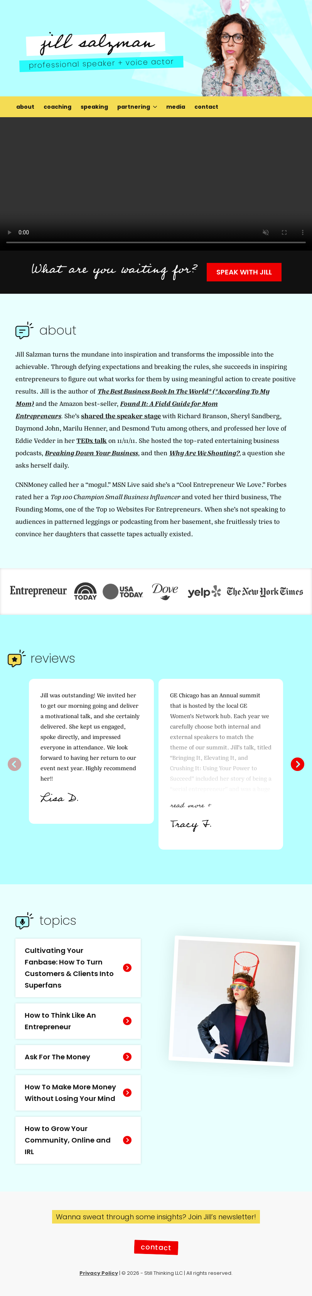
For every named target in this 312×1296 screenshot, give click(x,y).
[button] (297, 764)
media (175, 107)
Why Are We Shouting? (204, 453)
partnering (133, 107)
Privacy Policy (98, 1273)
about (25, 107)
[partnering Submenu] (156, 106)
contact (206, 107)
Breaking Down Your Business (91, 453)
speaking (94, 107)
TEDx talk (91, 441)
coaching (57, 107)
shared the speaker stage (121, 416)
